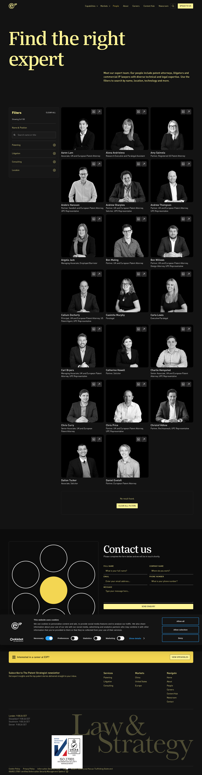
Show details (135, 768)
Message (108, 587)
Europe (138, 685)
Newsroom (164, 6)
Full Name (109, 566)
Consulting (108, 685)
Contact (170, 701)
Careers (136, 6)
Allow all (180, 751)
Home (169, 677)
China (137, 677)
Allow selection (180, 760)
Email (106, 577)
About (125, 6)
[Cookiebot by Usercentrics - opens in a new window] (16, 770)
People (116, 6)
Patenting (108, 677)
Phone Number (156, 577)
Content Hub (149, 6)
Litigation (108, 681)
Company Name (156, 566)
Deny (180, 768)
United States (141, 681)
